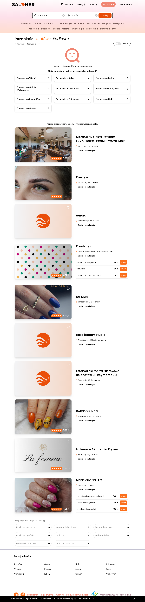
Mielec (78, 564)
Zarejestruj (92, 4)
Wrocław (18, 569)
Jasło (108, 569)
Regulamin (32, 594)
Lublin (47, 574)
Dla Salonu (108, 4)
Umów (123, 262)
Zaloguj (81, 4)
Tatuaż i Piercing (61, 28)
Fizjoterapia (92, 28)
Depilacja (46, 28)
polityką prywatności (84, 599)
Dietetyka (105, 28)
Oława (47, 564)
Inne (114, 28)
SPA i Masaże (93, 23)
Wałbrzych (111, 574)
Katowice (110, 564)
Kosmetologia (65, 23)
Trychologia (78, 28)
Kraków (48, 569)
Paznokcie (79, 23)
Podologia (34, 28)
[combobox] (49, 15)
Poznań (78, 574)
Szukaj (105, 15)
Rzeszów (18, 564)
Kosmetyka (49, 23)
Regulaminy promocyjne (52, 594)
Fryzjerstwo (26, 23)
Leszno (78, 569)
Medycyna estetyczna (113, 23)
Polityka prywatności (77, 594)
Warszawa (19, 574)
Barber (38, 23)
